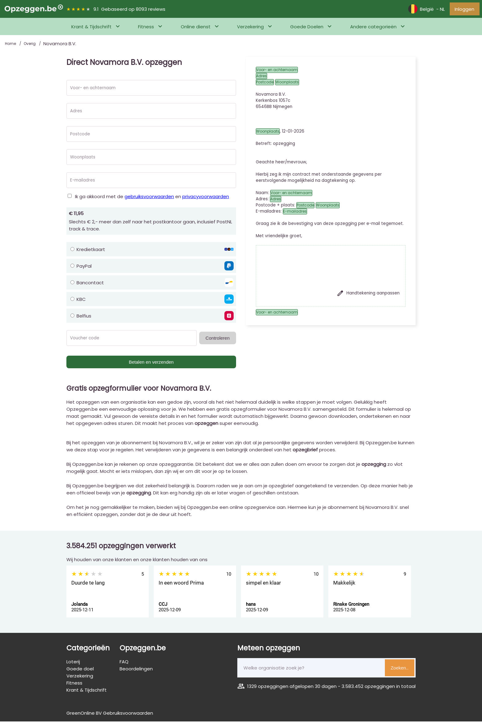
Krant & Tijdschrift (91, 28)
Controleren (218, 339)
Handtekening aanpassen (368, 294)
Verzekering (250, 28)
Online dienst (196, 28)
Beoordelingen (136, 670)
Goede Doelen (306, 28)
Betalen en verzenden (151, 363)
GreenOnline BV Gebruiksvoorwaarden (109, 714)
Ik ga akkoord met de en (152, 198)
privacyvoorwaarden (205, 198)
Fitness (146, 28)
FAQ (124, 663)
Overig (30, 45)
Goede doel (80, 670)
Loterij (73, 663)
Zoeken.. (400, 669)
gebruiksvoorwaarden (149, 198)
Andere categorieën (373, 28)
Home (11, 45)
